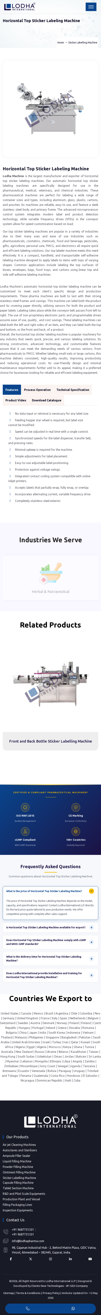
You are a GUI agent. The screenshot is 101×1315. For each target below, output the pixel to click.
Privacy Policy (51, 1293)
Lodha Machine (13, 176)
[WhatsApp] (73, 1309)
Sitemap (8, 1293)
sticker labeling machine (75, 286)
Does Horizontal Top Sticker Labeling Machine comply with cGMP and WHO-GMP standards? (46, 942)
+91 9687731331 (23, 1229)
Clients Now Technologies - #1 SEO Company (59, 1285)
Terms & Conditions (28, 1293)
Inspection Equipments (18, 1210)
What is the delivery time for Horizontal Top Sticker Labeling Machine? (43, 958)
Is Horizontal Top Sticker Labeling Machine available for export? (45, 927)
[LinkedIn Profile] (70, 1259)
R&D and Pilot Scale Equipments (24, 1193)
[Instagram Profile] (50, 1259)
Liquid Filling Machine (17, 1161)
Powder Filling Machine (18, 1166)
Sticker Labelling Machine (82, 42)
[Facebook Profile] (11, 1259)
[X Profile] (31, 1259)
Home (60, 42)
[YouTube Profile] (90, 1259)
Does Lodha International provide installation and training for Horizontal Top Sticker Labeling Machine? (44, 975)
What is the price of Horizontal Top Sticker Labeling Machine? (44, 891)
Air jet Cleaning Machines (19, 1144)
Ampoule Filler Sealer (16, 1155)
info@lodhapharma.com (28, 1241)
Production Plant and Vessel (21, 1199)
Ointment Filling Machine (19, 1172)
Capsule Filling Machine (18, 1182)
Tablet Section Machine (18, 1188)
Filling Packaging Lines (17, 1204)
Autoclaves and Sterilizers (20, 1150)
